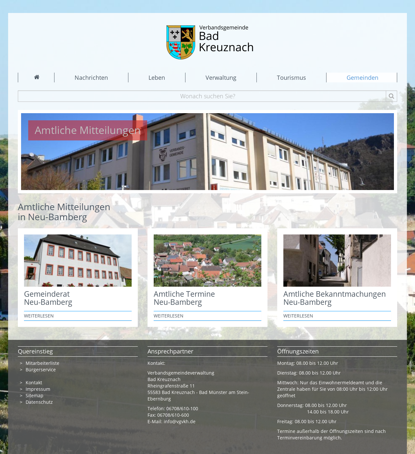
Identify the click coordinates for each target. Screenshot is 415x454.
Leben (156, 77)
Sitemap (34, 395)
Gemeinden (362, 77)
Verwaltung (221, 77)
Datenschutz (40, 402)
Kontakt (34, 382)
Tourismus (291, 77)
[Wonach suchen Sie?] (207, 96)
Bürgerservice (41, 369)
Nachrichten (91, 77)
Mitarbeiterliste (42, 363)
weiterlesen (39, 316)
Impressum (38, 389)
